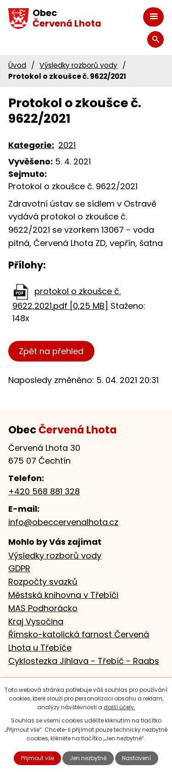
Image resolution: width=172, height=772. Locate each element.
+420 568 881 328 (44, 491)
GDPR (19, 568)
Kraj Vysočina (35, 621)
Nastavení (136, 758)
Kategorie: (31, 145)
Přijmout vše (37, 758)
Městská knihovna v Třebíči (63, 595)
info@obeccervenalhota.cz (63, 522)
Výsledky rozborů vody (78, 65)
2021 (67, 145)
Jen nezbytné (88, 758)
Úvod (17, 65)
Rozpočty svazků (43, 581)
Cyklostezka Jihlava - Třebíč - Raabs (83, 661)
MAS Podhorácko (43, 608)
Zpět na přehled (51, 351)
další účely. (119, 707)
